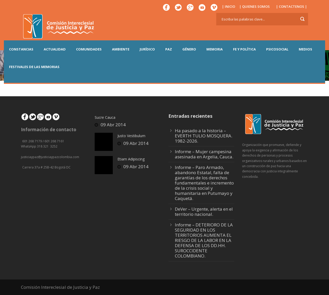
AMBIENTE (120, 49)
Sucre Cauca (105, 117)
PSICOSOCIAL (277, 49)
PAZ (168, 49)
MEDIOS (305, 49)
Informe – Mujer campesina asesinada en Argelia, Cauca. (204, 154)
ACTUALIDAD (55, 49)
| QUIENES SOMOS (254, 6)
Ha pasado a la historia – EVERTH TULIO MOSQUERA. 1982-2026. (203, 136)
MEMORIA (214, 49)
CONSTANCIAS (21, 49)
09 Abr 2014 (113, 125)
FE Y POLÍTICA (244, 49)
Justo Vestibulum (131, 135)
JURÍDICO (147, 49)
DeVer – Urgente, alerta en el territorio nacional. (204, 211)
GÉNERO (189, 49)
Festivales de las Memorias (34, 66)
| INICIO (228, 6)
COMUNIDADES (89, 49)
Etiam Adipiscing (131, 159)
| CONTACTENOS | (291, 6)
